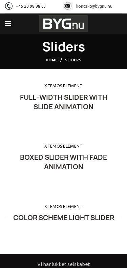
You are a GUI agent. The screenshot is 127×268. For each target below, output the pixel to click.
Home (52, 60)
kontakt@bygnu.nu (87, 6)
